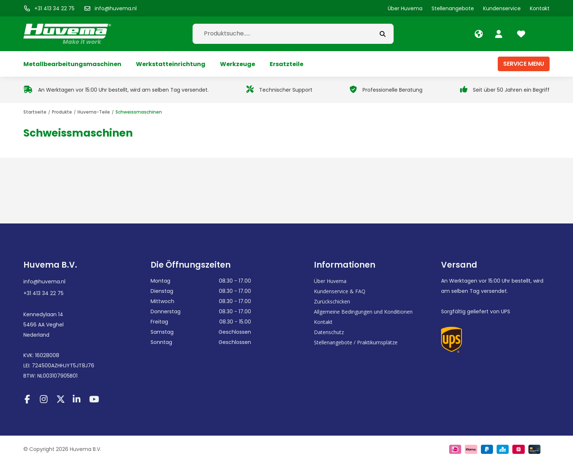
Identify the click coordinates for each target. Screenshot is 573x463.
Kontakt (323, 321)
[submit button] (382, 34)
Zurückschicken (332, 301)
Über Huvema (330, 281)
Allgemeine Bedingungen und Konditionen (363, 311)
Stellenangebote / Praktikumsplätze (356, 342)
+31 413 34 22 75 (43, 293)
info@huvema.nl (44, 281)
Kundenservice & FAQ (339, 291)
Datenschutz (329, 332)
